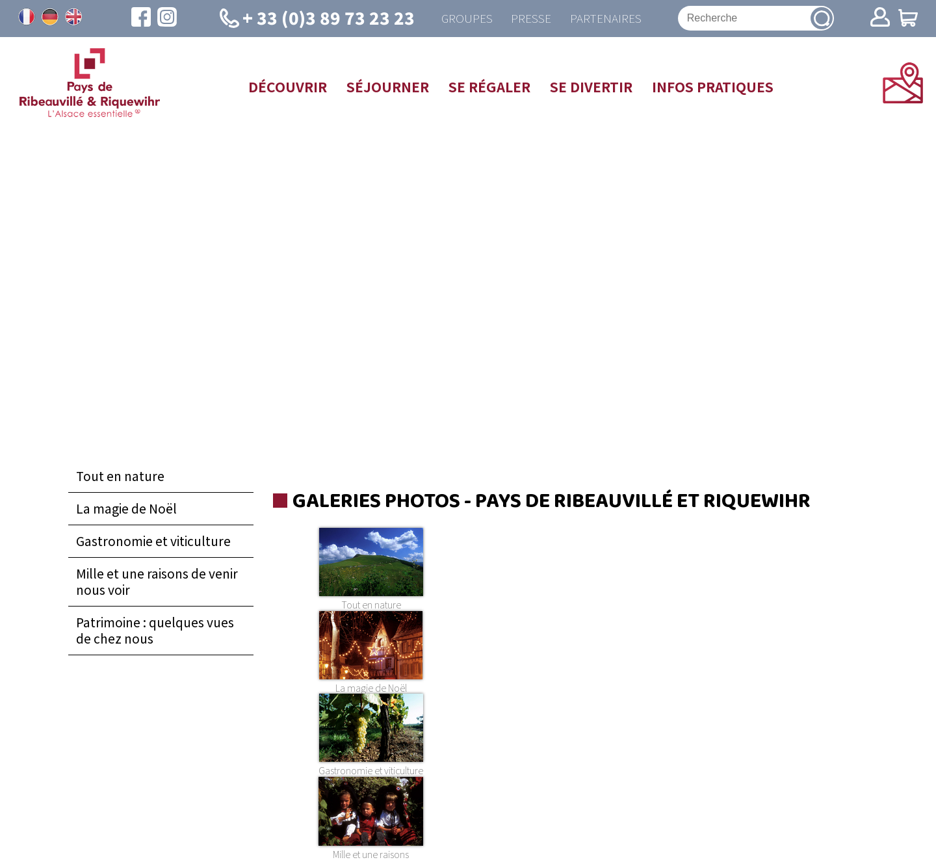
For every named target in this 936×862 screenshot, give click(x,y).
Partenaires (606, 18)
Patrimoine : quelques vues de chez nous (155, 631)
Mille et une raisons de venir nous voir (157, 582)
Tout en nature (120, 476)
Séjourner (387, 87)
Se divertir (591, 87)
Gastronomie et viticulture (153, 541)
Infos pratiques (713, 87)
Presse (530, 18)
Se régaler (489, 87)
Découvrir (287, 87)
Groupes (465, 18)
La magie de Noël (126, 509)
